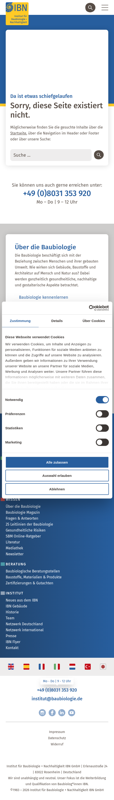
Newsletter (15, 554)
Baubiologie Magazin (23, 512)
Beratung (16, 564)
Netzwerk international (25, 630)
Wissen (13, 499)
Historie (12, 612)
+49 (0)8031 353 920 (57, 193)
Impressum (57, 732)
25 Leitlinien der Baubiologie (29, 524)
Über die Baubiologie (23, 506)
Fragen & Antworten (22, 518)
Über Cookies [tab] (94, 320)
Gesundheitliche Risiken (25, 530)
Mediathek (14, 548)
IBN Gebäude (16, 606)
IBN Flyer (13, 642)
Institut (15, 593)
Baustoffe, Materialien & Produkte (34, 577)
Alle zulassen (57, 462)
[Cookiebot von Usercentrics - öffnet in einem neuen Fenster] (89, 308)
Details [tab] (57, 320)
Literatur (13, 542)
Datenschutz (57, 738)
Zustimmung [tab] (20, 320)
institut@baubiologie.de (57, 698)
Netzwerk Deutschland (24, 624)
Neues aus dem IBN (22, 600)
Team (10, 618)
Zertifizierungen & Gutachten (29, 583)
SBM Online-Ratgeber (23, 536)
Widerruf (57, 744)
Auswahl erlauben (57, 476)
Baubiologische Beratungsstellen (33, 571)
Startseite (18, 133)
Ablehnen (57, 489)
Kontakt (12, 648)
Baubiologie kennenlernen (43, 297)
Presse (11, 636)
